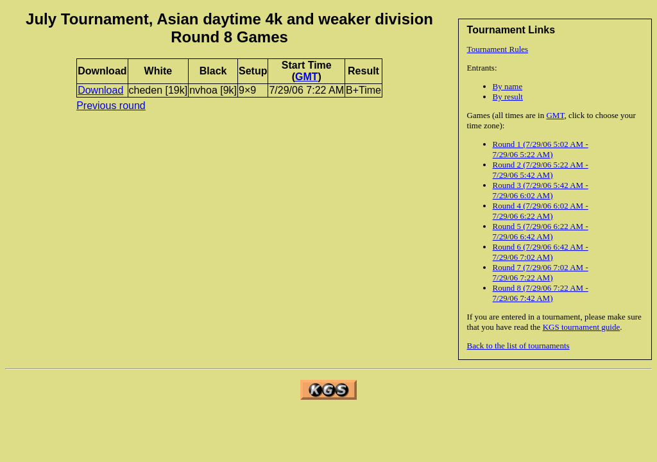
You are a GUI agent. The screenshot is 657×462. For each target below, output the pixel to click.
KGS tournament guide (581, 327)
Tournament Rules (498, 49)
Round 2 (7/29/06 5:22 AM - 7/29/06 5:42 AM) (540, 170)
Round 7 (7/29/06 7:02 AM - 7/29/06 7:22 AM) (540, 272)
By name (508, 86)
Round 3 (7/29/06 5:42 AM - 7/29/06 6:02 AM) (540, 190)
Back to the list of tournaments (518, 345)
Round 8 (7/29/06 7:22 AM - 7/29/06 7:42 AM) (540, 293)
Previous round (111, 105)
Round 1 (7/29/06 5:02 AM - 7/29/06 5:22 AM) (540, 149)
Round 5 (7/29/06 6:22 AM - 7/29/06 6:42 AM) (540, 231)
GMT (555, 115)
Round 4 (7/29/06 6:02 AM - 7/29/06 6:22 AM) (540, 211)
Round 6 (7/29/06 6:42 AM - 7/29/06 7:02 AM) (540, 252)
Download (100, 90)
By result (508, 96)
